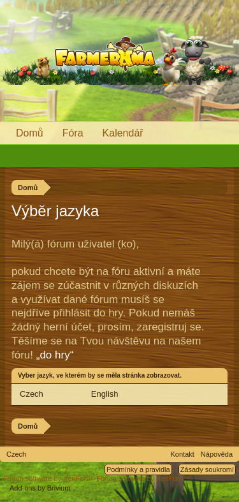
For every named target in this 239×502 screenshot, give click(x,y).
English (105, 394)
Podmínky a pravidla (138, 469)
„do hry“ (55, 355)
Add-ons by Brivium (40, 488)
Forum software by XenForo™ (143, 478)
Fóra (72, 133)
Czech (31, 394)
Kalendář (123, 133)
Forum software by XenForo (49, 478)
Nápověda (217, 454)
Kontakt (182, 454)
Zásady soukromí (207, 469)
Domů (29, 133)
